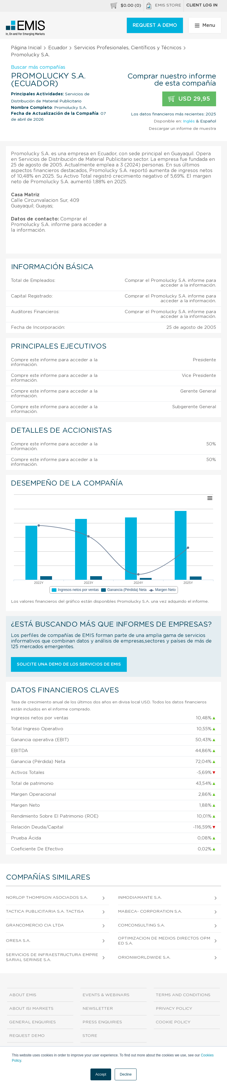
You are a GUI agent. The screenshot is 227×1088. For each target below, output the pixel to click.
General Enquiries (32, 1022)
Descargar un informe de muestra (182, 129)
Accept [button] (100, 1074)
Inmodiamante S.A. (140, 898)
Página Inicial (26, 47)
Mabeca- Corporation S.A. (150, 911)
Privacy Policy (174, 1009)
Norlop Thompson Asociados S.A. (47, 898)
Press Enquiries (102, 1022)
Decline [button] (126, 1074)
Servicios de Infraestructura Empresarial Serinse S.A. (52, 957)
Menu (205, 25)
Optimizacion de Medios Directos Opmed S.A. (164, 940)
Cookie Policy (173, 1022)
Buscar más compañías (38, 67)
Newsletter (97, 1009)
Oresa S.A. (18, 941)
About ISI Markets (31, 1009)
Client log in (202, 5)
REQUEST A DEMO (155, 25)
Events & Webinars (105, 995)
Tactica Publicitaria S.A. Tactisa (45, 911)
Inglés (189, 121)
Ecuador (57, 47)
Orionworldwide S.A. (144, 957)
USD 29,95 (189, 99)
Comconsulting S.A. (141, 925)
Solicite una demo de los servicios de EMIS (69, 664)
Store (89, 1036)
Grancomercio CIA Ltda (35, 925)
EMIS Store (163, 6)
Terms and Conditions (183, 995)
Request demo (27, 1036)
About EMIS (22, 995)
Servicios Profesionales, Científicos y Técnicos (127, 47)
